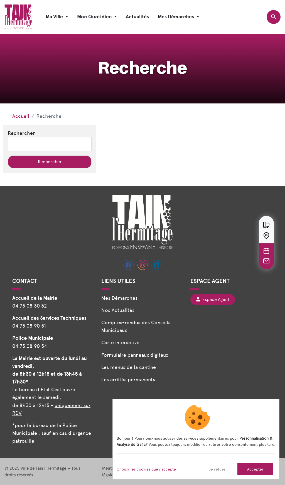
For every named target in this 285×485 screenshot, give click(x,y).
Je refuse (217, 469)
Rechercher (21, 133)
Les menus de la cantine (128, 367)
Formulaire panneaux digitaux (134, 355)
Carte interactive (120, 342)
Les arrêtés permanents (128, 379)
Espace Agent (212, 299)
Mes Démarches (119, 298)
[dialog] (195, 439)
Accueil (20, 116)
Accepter (255, 469)
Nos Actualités (117, 310)
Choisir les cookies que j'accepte (146, 469)
